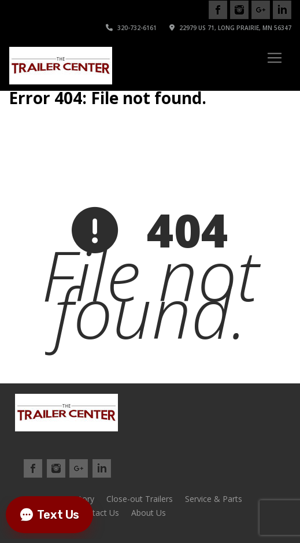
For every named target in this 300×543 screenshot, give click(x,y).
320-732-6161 (131, 28)
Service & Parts (213, 498)
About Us (148, 512)
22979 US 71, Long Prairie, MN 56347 (230, 28)
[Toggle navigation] (274, 57)
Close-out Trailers (139, 498)
